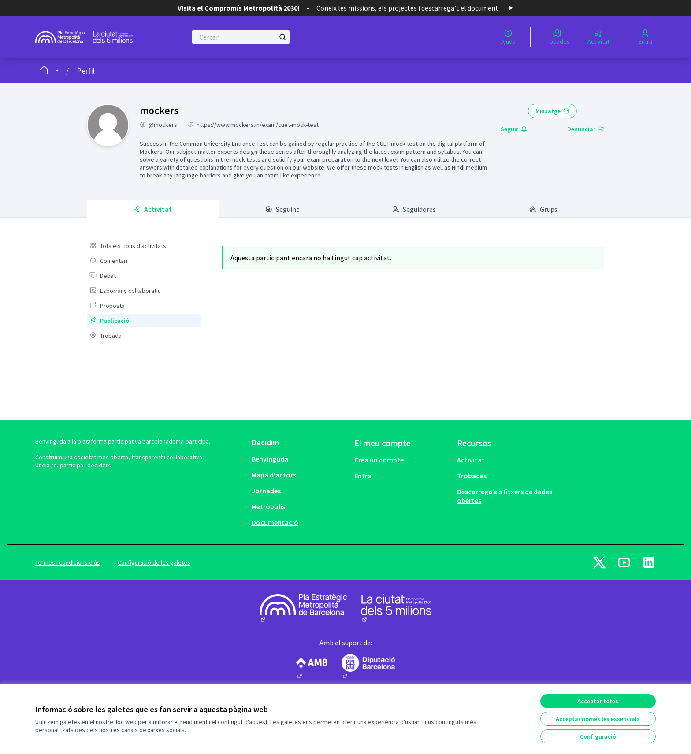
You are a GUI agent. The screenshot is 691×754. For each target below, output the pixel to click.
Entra (363, 475)
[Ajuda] (508, 37)
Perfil (86, 71)
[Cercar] (241, 37)
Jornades (266, 490)
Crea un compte (379, 459)
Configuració (598, 736)
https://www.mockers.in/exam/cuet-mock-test (258, 125)
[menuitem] (143, 245)
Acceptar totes (597, 701)
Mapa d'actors (274, 474)
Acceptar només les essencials (598, 719)
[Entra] (645, 37)
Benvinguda (270, 459)
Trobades (472, 475)
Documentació (275, 522)
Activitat (471, 459)
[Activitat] (598, 37)
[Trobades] (557, 37)
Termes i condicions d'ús (67, 562)
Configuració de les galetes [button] (154, 562)
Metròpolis (268, 506)
